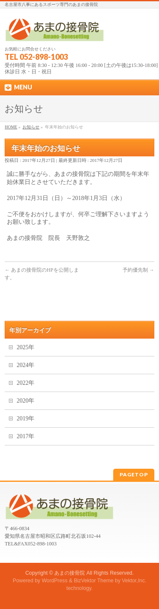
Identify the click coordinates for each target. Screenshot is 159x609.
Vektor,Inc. (134, 581)
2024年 (25, 365)
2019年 (25, 418)
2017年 (25, 436)
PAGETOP (134, 474)
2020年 (25, 401)
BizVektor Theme (94, 581)
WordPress (54, 581)
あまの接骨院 (69, 573)
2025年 (25, 347)
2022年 (25, 383)
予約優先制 (138, 270)
